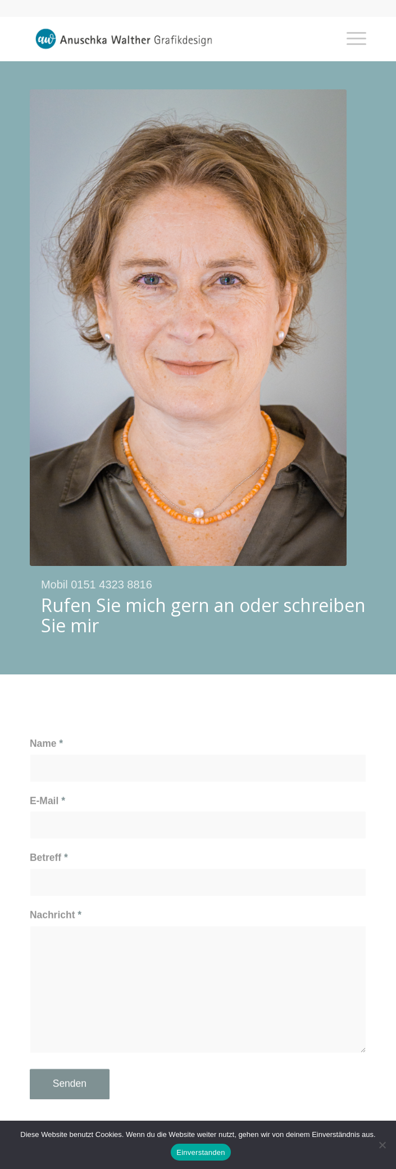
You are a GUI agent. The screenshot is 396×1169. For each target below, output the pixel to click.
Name (46, 767)
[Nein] (382, 1144)
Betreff (49, 881)
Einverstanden (200, 1152)
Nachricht (55, 939)
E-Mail (47, 824)
